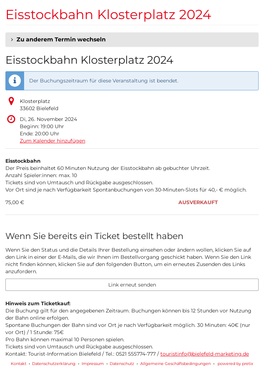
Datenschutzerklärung (54, 363)
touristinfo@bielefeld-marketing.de (204, 354)
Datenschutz (122, 363)
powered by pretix (235, 363)
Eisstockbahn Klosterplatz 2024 (108, 14)
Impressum (93, 363)
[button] (132, 39)
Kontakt (18, 363)
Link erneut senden (132, 284)
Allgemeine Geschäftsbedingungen (175, 363)
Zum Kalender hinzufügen (52, 141)
